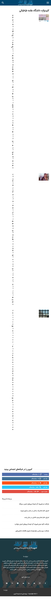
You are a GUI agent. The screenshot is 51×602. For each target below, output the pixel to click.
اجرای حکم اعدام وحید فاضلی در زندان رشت (36, 517)
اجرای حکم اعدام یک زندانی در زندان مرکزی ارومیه (35, 511)
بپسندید (46, 474)
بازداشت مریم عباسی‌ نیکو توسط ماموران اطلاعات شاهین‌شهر (32, 531)
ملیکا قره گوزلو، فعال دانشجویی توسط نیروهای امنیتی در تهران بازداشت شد (12, 239)
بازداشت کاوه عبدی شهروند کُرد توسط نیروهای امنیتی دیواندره (32, 524)
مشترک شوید (44, 491)
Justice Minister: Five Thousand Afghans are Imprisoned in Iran (12, 370)
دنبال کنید (45, 478)
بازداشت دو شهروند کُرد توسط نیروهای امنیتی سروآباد (34, 504)
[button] (47, 2)
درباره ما (5, 590)
